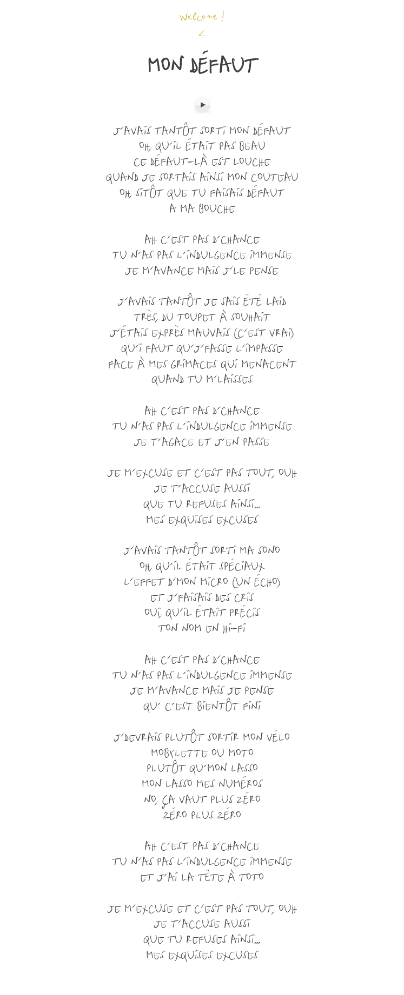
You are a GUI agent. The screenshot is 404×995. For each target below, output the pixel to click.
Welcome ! (202, 18)
